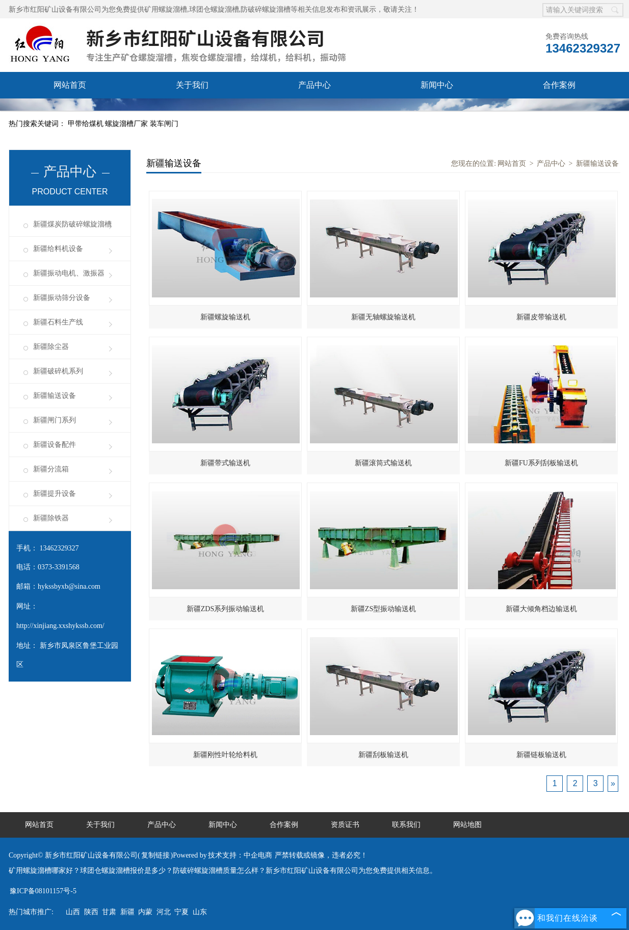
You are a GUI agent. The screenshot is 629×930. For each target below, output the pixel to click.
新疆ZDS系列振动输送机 (225, 609)
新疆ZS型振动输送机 (383, 609)
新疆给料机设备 (58, 249)
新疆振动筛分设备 (61, 297)
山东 (200, 912)
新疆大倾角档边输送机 (541, 609)
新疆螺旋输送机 (225, 317)
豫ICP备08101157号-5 (43, 891)
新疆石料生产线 (58, 322)
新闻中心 (437, 85)
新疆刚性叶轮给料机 (225, 755)
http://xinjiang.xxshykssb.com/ (60, 626)
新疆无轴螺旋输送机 (383, 317)
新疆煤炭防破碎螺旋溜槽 (72, 224)
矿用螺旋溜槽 (165, 9)
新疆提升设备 (54, 493)
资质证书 (70, 111)
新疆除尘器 (51, 346)
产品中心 (314, 85)
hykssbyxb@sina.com (69, 586)
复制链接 (155, 855)
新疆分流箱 (51, 469)
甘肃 (109, 912)
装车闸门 (164, 124)
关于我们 (192, 85)
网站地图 (467, 824)
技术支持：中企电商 (240, 855)
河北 (163, 912)
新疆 (127, 912)
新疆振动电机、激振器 (68, 273)
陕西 (91, 912)
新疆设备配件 (54, 444)
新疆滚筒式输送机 (383, 463)
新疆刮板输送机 (383, 755)
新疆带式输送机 (225, 463)
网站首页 (70, 85)
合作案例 (559, 85)
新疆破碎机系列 (58, 371)
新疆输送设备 (54, 395)
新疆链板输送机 (541, 755)
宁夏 (181, 912)
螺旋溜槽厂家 (127, 124)
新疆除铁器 (51, 518)
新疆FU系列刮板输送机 (541, 463)
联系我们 (192, 111)
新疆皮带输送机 (541, 317)
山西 (73, 912)
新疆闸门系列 (54, 420)
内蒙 (145, 912)
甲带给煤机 (87, 124)
